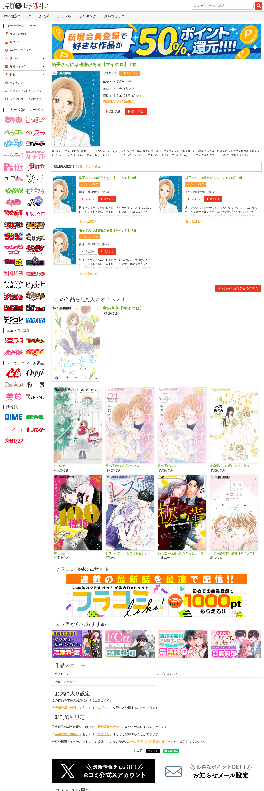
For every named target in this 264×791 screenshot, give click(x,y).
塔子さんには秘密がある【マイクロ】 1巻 (107, 183)
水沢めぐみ (123, 81)
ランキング (87, 16)
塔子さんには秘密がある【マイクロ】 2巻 (213, 183)
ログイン (103, 713)
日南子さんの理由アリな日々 (230, 471)
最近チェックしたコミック (26, 90)
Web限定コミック (17, 16)
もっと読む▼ (88, 226)
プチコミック (125, 88)
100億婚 (59, 558)
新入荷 (44, 16)
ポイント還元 (130, 73)
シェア (138, 755)
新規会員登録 (18, 33)
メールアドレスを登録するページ (151, 747)
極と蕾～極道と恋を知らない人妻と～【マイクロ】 (182, 558)
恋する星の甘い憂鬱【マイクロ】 (233, 558)
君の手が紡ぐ (167, 471)
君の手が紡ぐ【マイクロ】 (124, 471)
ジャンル (64, 16)
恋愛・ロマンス (65, 687)
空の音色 (60, 471)
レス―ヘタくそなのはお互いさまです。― (130, 558)
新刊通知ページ (108, 732)
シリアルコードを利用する (26, 99)
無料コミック (114, 16)
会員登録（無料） (67, 713)
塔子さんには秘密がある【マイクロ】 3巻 (107, 236)
